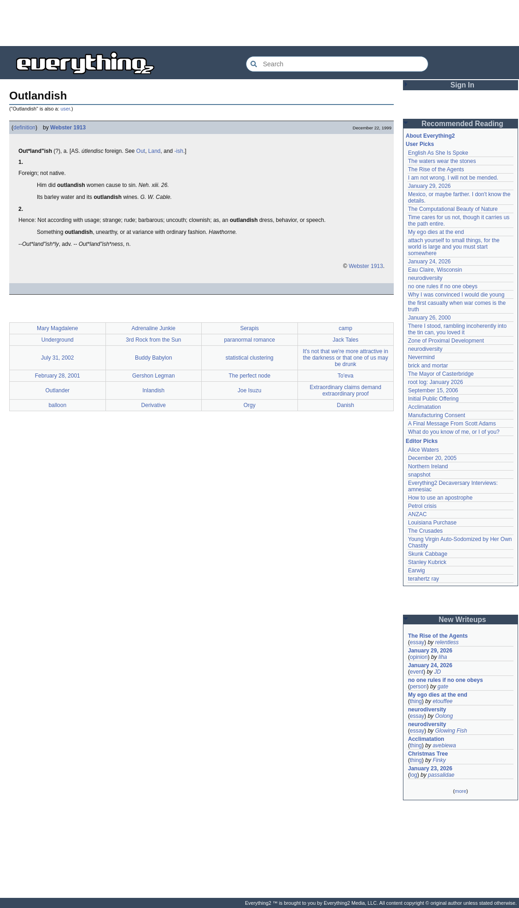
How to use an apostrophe (440, 498)
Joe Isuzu (249, 390)
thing (416, 701)
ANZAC (417, 514)
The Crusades (425, 531)
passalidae (441, 775)
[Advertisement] (259, 23)
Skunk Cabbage (427, 554)
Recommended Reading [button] (462, 124)
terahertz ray (423, 579)
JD (437, 672)
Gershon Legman (153, 376)
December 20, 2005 (432, 458)
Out (140, 151)
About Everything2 (430, 136)
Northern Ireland (428, 466)
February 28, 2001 (57, 376)
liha (442, 657)
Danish (345, 405)
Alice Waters (423, 450)
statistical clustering (250, 358)
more (460, 791)
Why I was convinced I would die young (456, 294)
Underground (57, 340)
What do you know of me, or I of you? (454, 432)
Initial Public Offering (433, 399)
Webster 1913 (68, 127)
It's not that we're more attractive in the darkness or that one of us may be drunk (345, 357)
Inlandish (153, 390)
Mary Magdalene (57, 328)
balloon (57, 405)
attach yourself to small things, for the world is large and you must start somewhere (454, 246)
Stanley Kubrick (427, 562)
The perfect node (249, 376)
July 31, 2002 (57, 358)
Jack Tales (345, 340)
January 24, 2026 (429, 261)
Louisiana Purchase (432, 522)
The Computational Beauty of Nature (453, 209)
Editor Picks (421, 441)
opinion (419, 657)
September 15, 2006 (433, 390)
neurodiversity (425, 278)
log (413, 775)
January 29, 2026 (429, 186)
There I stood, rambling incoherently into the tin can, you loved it (457, 329)
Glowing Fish (451, 731)
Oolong (444, 716)
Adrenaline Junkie (153, 328)
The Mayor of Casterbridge (441, 374)
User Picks (420, 144)
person (418, 686)
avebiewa (444, 745)
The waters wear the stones (442, 161)
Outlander (57, 390)
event (416, 672)
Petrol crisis (422, 506)
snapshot (419, 474)
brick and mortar (428, 365)
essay (417, 642)
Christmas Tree (428, 754)
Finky (439, 760)
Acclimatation (424, 407)
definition (24, 127)
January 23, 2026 (430, 768)
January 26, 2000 (429, 317)
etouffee (442, 701)
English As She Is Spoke (438, 153)
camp (345, 328)
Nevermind (421, 357)
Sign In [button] (462, 85)
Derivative (153, 405)
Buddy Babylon (153, 358)
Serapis (249, 328)
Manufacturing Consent (436, 415)
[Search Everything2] (337, 64)
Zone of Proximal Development (446, 341)
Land (154, 151)
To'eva (345, 376)
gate (442, 686)
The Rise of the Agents (436, 169)
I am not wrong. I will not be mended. (453, 178)
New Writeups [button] (462, 619)
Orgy (250, 405)
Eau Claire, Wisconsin (435, 270)
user (65, 108)
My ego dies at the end (436, 232)
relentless (447, 642)
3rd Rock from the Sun (153, 340)
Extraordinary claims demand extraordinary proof (345, 390)
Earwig (416, 570)
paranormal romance (249, 340)
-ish (179, 151)
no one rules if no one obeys (443, 286)
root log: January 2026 (435, 382)
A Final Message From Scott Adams (452, 423)
